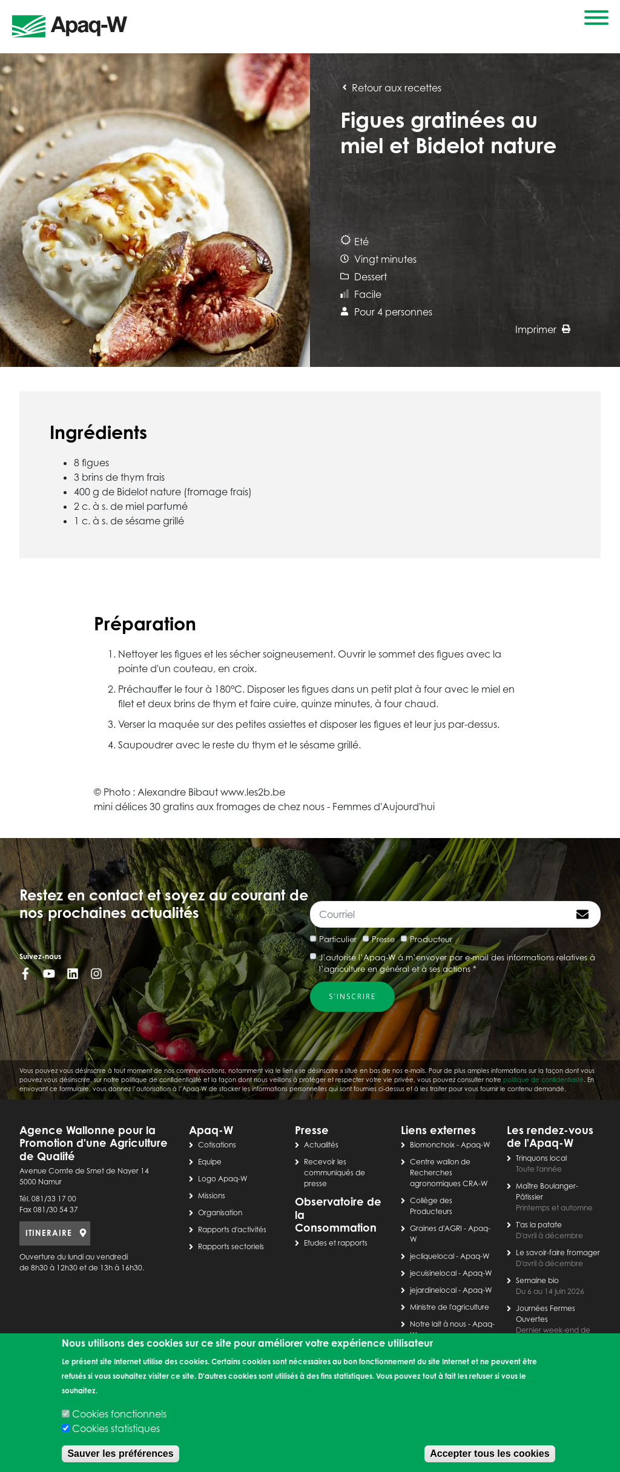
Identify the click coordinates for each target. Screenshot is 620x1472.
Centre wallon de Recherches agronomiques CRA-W (449, 1172)
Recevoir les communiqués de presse (334, 1172)
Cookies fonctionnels (119, 1414)
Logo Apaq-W (223, 1178)
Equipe (210, 1161)
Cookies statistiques (116, 1428)
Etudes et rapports (336, 1242)
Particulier (338, 939)
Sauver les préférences (120, 1453)
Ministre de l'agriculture (449, 1307)
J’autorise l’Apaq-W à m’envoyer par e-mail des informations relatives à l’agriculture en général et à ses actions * (457, 963)
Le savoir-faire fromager (558, 1252)
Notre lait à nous (438, 1323)
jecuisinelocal (433, 1273)
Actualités (321, 1144)
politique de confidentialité (543, 1079)
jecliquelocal (432, 1256)
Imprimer (542, 329)
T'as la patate (539, 1224)
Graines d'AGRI (436, 1228)
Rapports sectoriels (231, 1246)
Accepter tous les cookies (489, 1453)
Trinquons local (541, 1158)
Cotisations (217, 1144)
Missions (211, 1195)
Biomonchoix (432, 1144)
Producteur (431, 939)
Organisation (220, 1212)
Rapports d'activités (232, 1229)
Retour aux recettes (390, 88)
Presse (383, 939)
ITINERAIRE (48, 1233)
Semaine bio (537, 1280)
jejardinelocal (433, 1290)
